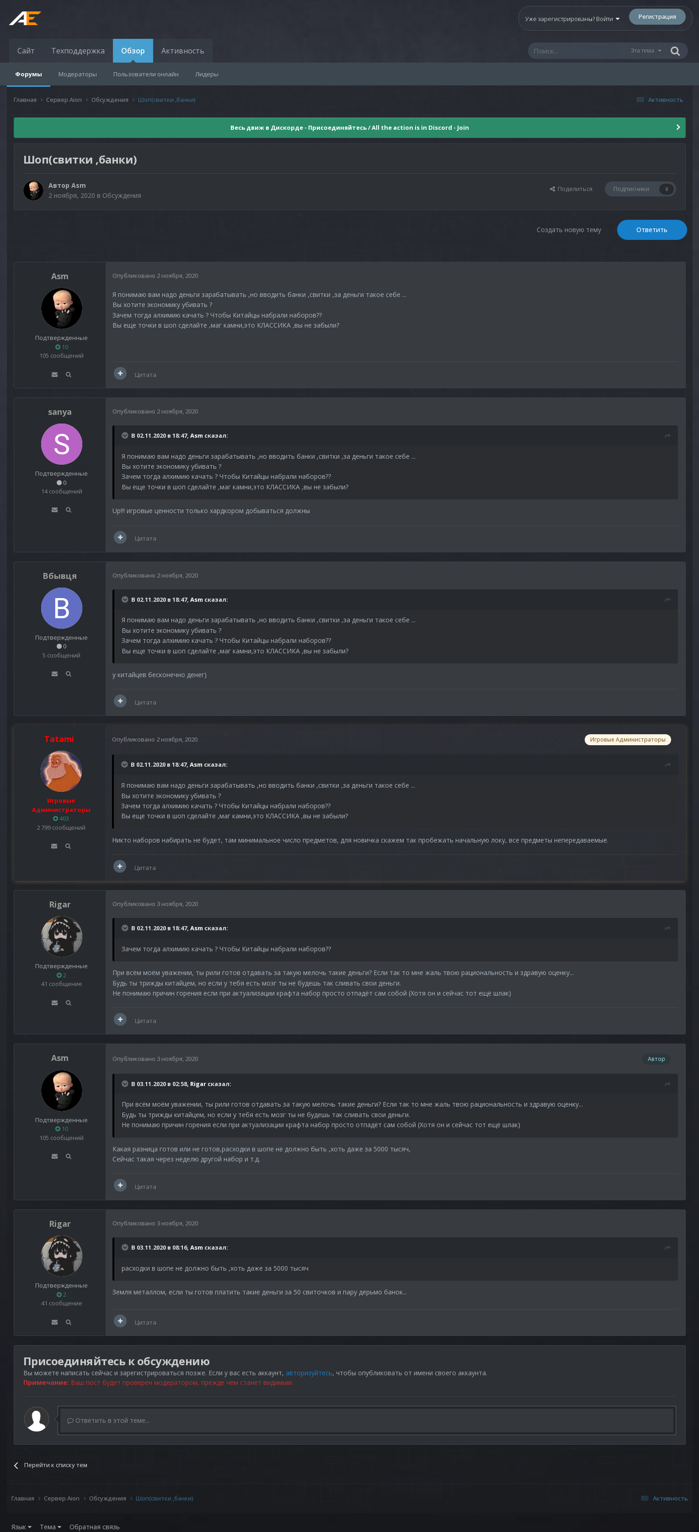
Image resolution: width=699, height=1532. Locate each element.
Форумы (28, 74)
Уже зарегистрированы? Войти (572, 19)
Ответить (651, 229)
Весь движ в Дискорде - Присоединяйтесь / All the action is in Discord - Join (349, 127)
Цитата (145, 375)
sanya (60, 411)
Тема (50, 1526)
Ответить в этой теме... (108, 1420)
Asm (78, 185)
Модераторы (78, 74)
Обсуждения (121, 195)
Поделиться (571, 189)
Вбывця (60, 575)
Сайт (26, 51)
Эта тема (642, 50)
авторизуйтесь (309, 1372)
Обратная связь (94, 1526)
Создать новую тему (569, 229)
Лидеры (207, 74)
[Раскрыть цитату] (126, 435)
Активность (182, 51)
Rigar (60, 904)
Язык (21, 1526)
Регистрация (657, 16)
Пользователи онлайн (146, 74)
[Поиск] (579, 50)
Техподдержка (78, 51)
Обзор (133, 54)
